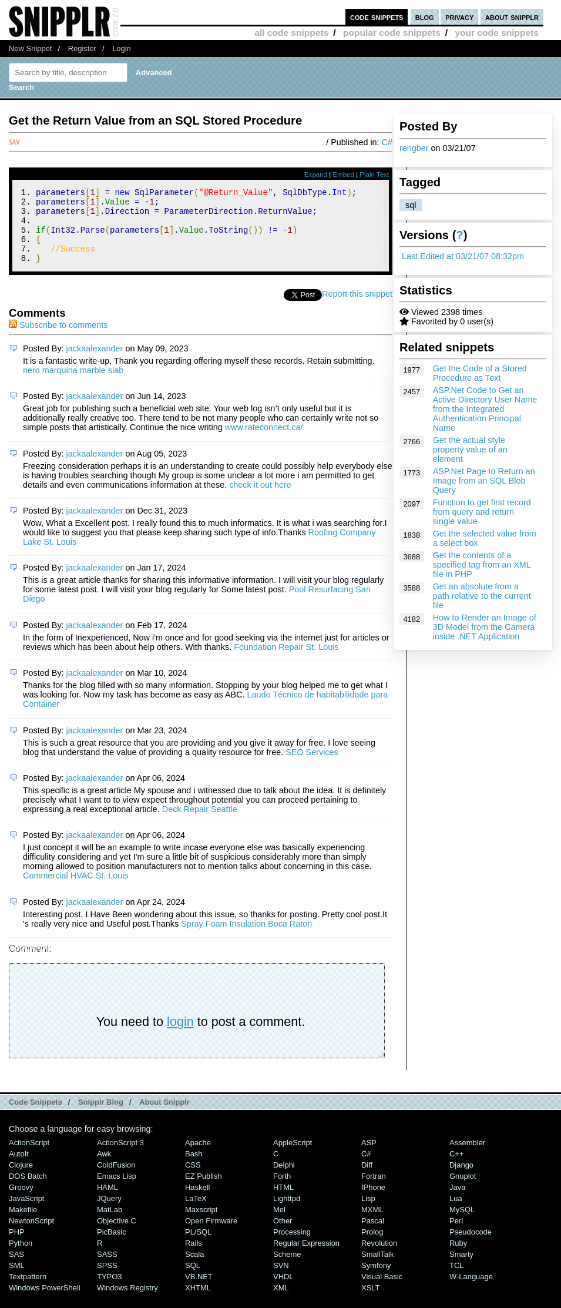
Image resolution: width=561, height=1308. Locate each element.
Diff (366, 1179)
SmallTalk (377, 1268)
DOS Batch (28, 1190)
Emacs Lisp (116, 1190)
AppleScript (292, 1156)
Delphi (284, 1179)
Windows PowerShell (44, 1301)
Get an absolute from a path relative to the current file (482, 596)
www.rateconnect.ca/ (264, 441)
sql (410, 205)
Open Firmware (211, 1234)
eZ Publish (203, 1190)
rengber (414, 148)
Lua (455, 1212)
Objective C (116, 1234)
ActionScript (29, 1156)
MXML (372, 1223)
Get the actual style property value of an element (470, 449)
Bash (194, 1167)
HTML (283, 1201)
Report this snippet (357, 308)
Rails (193, 1257)
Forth (282, 1190)
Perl (456, 1234)
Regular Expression (306, 1257)
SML (17, 1279)
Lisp (368, 1212)
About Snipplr (164, 1116)
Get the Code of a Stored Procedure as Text (480, 373)
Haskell (197, 1201)
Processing (292, 1246)
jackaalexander (94, 362)
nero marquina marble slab (73, 384)
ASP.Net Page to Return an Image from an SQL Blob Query (484, 481)
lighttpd (286, 1212)
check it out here (260, 499)
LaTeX (196, 1212)
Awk (104, 1167)
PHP (17, 1246)
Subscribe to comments (58, 339)
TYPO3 (109, 1290)
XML (281, 1301)
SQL (192, 1279)
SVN (281, 1279)
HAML (107, 1201)
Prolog (372, 1246)
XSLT (370, 1301)
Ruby (458, 1257)
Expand (315, 174)
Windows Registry (127, 1301)
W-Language (471, 1290)
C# (387, 142)
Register (82, 48)
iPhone (373, 1201)
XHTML (198, 1301)
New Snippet (30, 48)
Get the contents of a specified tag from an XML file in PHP (482, 565)
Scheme (287, 1268)
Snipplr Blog (100, 1116)
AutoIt (19, 1167)
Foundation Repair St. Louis (286, 661)
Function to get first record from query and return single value (482, 512)
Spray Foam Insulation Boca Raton (246, 938)
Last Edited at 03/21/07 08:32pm (463, 256)
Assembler (467, 1156)
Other (282, 1234)
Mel (279, 1223)
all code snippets (291, 33)
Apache (198, 1156)
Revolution (379, 1257)
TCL (456, 1279)
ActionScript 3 (120, 1156)
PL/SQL (198, 1246)
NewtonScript (31, 1234)
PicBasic (111, 1246)
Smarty (461, 1268)
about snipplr (512, 17)
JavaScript (26, 1212)
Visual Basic (381, 1290)
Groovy (21, 1201)
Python (20, 1257)
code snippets (377, 17)
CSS (193, 1179)
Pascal (372, 1234)
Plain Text (374, 174)
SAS (16, 1268)
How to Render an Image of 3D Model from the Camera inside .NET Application (484, 627)
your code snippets (497, 33)
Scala (194, 1268)
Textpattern (27, 1290)
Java (457, 1201)
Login (121, 48)
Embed (343, 174)
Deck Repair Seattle (199, 823)
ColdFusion (116, 1179)
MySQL (462, 1223)
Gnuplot (462, 1190)
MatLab (109, 1223)
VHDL (283, 1290)
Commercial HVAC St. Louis (76, 889)
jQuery (109, 1212)
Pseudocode (470, 1246)
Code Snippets (35, 1116)
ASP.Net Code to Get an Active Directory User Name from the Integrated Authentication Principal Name (485, 408)
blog (424, 17)
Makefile (23, 1223)
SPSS (107, 1279)
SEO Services (311, 766)
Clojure (21, 1179)
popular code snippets (392, 33)
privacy (459, 17)
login (180, 1035)
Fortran (373, 1190)
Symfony (376, 1279)
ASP (369, 1156)
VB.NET (199, 1290)
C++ (456, 1167)
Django (461, 1179)
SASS (107, 1268)
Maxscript (201, 1223)
